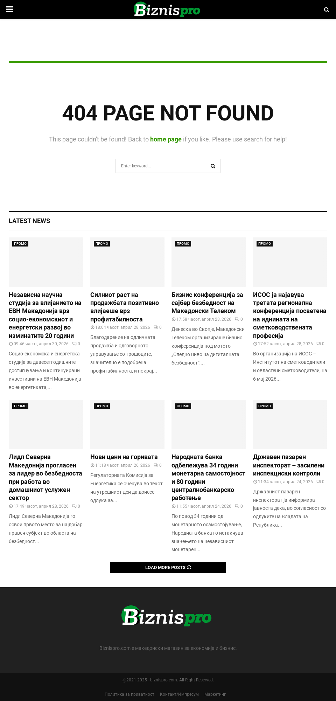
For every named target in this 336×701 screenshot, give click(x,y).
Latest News (29, 220)
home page (166, 139)
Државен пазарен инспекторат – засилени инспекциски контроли (288, 465)
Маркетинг (215, 694)
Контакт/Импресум (179, 694)
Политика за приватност (129, 694)
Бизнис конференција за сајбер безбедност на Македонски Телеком (207, 303)
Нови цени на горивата (124, 456)
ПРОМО (20, 243)
